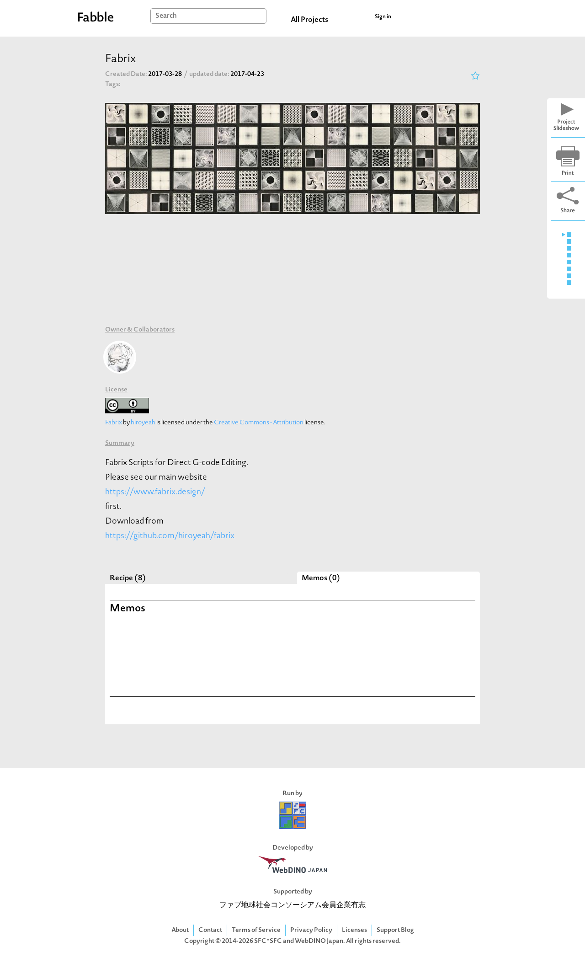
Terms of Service (256, 930)
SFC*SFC (268, 941)
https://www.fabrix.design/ (155, 492)
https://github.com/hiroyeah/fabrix (169, 536)
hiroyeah (143, 422)
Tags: (113, 84)
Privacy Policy (311, 930)
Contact (210, 930)
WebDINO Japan (319, 941)
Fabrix (113, 422)
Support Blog (395, 930)
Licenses (354, 930)
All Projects (309, 20)
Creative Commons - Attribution (258, 422)
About (180, 930)
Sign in (383, 17)
